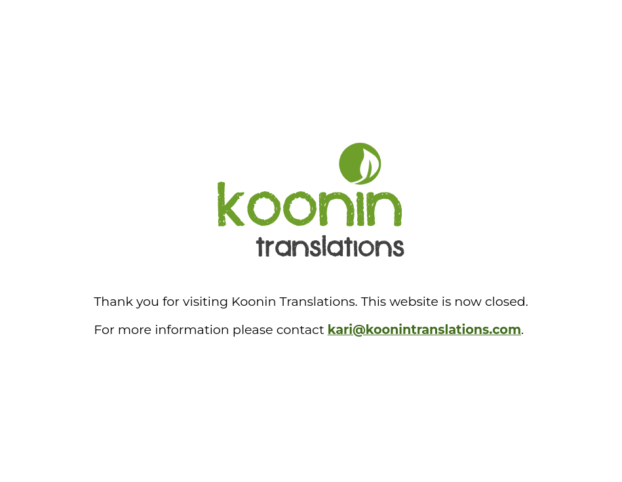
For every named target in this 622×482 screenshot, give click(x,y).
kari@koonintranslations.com (424, 329)
